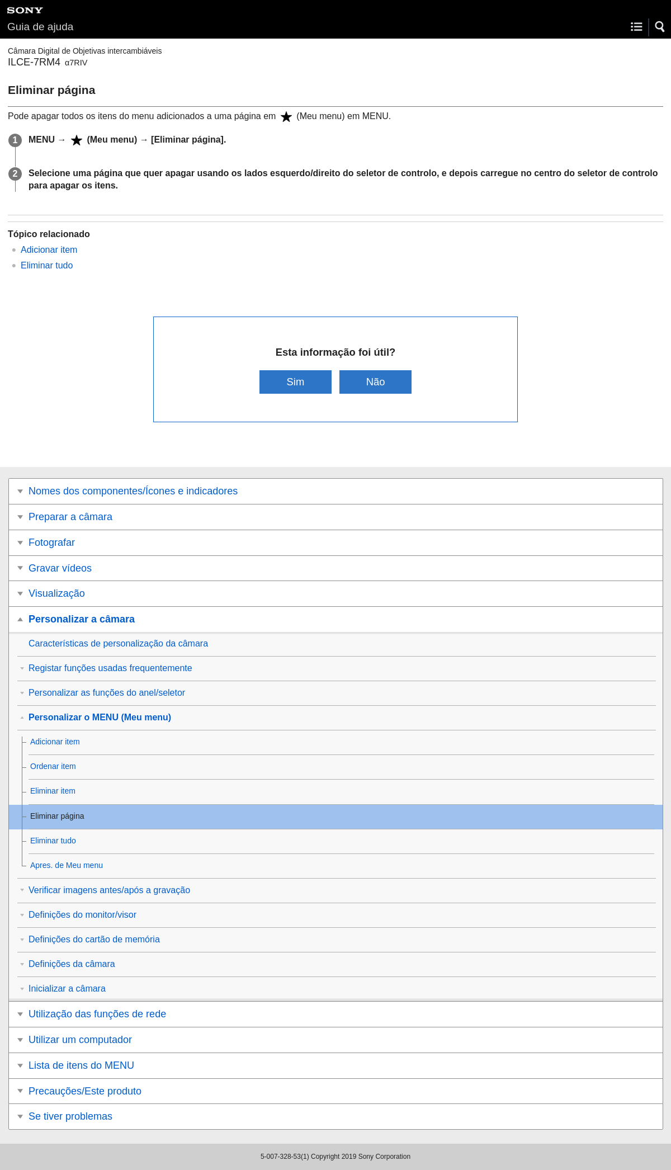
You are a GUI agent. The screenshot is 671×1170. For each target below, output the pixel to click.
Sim (296, 382)
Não (375, 382)
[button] (660, 27)
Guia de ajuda (40, 26)
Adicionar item (49, 249)
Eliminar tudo (47, 265)
